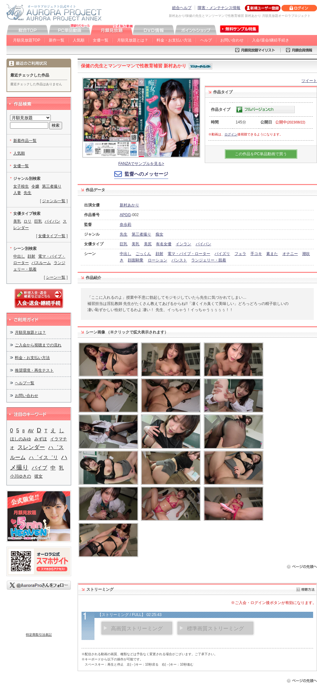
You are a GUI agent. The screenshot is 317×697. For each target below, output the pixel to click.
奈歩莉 (125, 224)
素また (272, 253)
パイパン (203, 244)
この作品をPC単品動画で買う (261, 154)
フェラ (240, 253)
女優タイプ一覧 (51, 236)
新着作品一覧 (25, 140)
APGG (125, 215)
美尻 (148, 244)
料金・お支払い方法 (174, 40)
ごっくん (143, 253)
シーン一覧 (55, 277)
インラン (183, 244)
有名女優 (163, 244)
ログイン (230, 134)
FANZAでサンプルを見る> (141, 163)
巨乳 (123, 244)
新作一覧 (56, 40)
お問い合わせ (232, 40)
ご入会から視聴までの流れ (38, 345)
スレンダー (31, 447)
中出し (125, 253)
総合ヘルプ (181, 8)
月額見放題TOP (26, 40)
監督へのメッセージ (146, 174)
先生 (123, 234)
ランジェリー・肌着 (208, 260)
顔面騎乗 (135, 260)
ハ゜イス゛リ (43, 457)
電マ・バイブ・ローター (189, 253)
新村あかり (129, 205)
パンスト (179, 260)
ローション (157, 260)
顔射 (159, 253)
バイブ (39, 467)
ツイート (309, 80)
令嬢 (35, 186)
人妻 (17, 193)
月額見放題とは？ (132, 40)
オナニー (290, 253)
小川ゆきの (20, 476)
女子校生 (21, 186)
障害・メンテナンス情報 (219, 8)
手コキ (256, 253)
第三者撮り (141, 234)
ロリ (27, 221)
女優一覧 (100, 40)
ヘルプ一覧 (24, 383)
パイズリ (222, 253)
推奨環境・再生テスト (34, 370)
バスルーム (41, 263)
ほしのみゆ (20, 438)
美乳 (135, 244)
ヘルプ (206, 40)
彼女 (38, 476)
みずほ (40, 438)
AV (31, 430)
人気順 (78, 40)
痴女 (159, 234)
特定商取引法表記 (39, 634)
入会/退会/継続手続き (270, 40)
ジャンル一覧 (53, 201)
